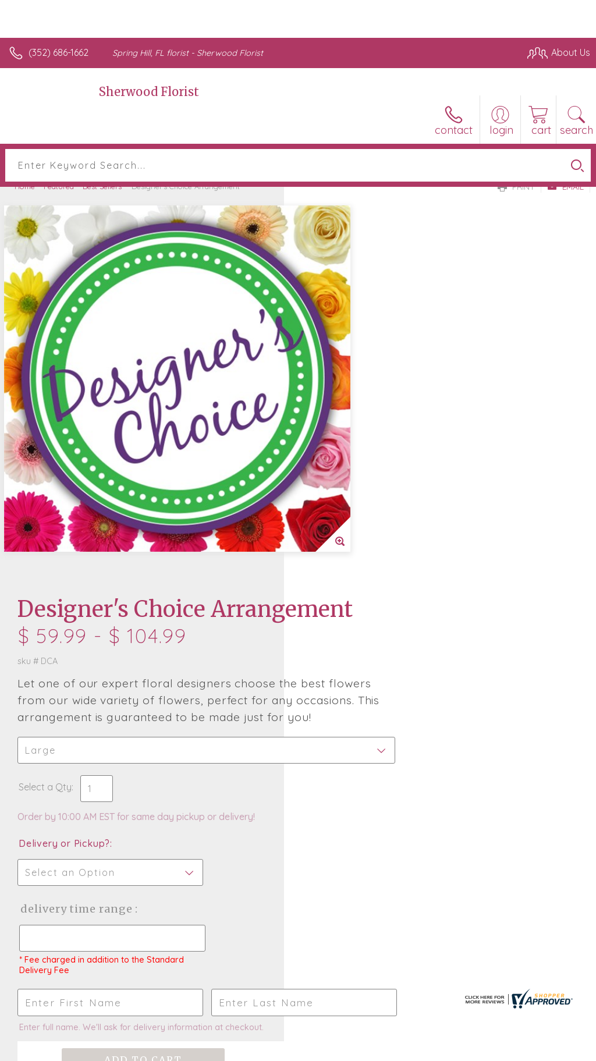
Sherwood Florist (149, 91)
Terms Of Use (323, 1049)
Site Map (547, 1049)
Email (565, 187)
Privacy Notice (392, 1049)
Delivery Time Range (360, 554)
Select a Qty (329, 432)
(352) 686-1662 (58, 52)
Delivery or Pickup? (348, 489)
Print (516, 187)
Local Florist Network (475, 1049)
